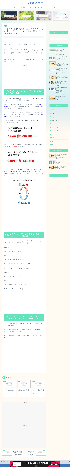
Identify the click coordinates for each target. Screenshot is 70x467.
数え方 (47, 7)
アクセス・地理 (21, 7)
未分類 (52, 137)
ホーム (13, 7)
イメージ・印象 (38, 7)
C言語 (52, 110)
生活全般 (53, 141)
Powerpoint (54, 120)
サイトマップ (55, 7)
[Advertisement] (24, 76)
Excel (30, 7)
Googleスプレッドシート (57, 117)
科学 (5, 25)
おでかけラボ (35, 2)
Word (52, 123)
